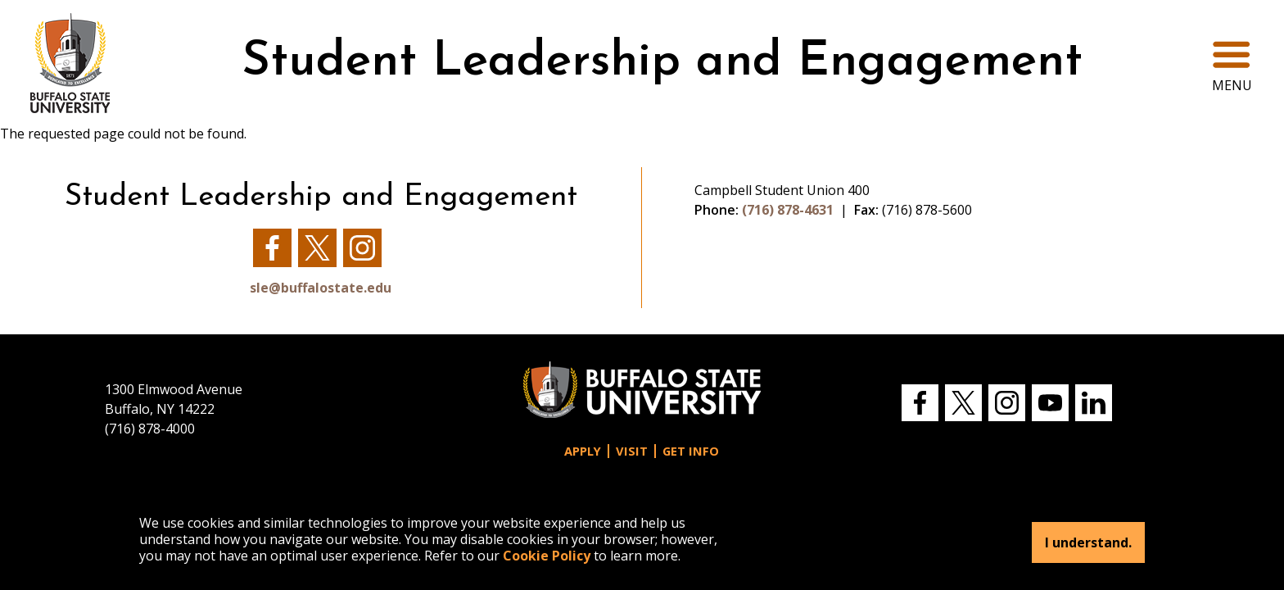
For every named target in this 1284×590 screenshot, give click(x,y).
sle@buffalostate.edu (320, 287)
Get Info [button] (690, 451)
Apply (582, 451)
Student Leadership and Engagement (662, 63)
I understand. (1088, 542)
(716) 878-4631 (788, 210)
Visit (632, 451)
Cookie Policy (546, 556)
